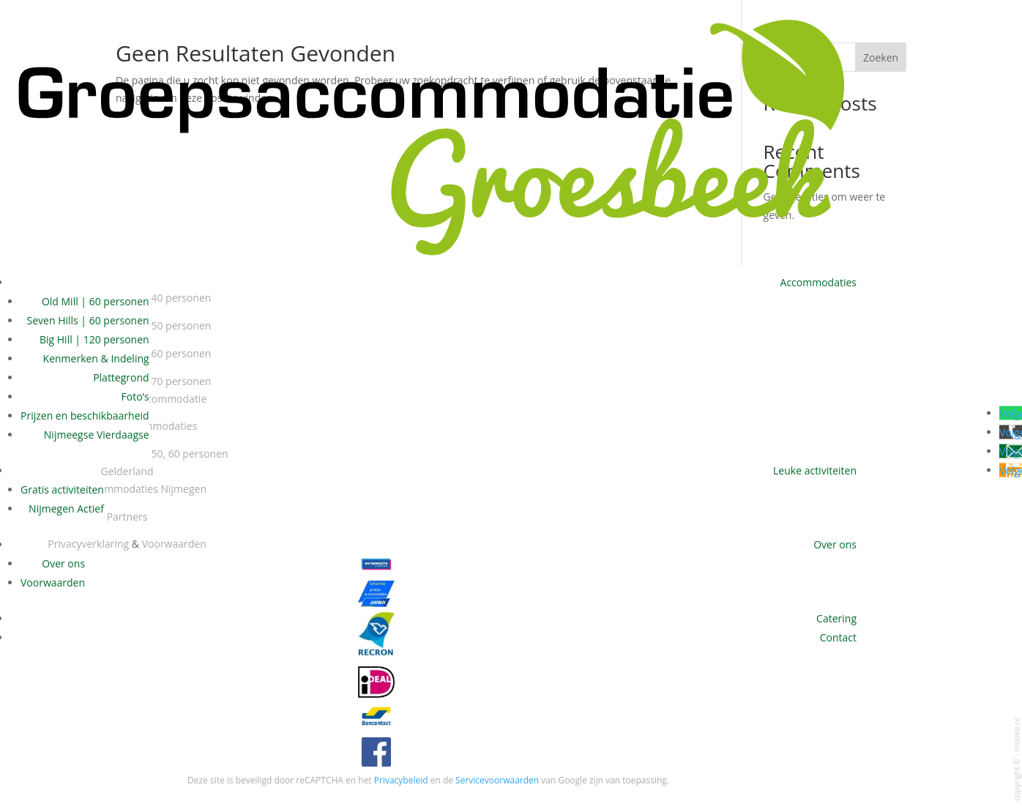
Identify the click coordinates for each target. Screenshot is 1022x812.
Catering (836, 618)
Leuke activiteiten (815, 470)
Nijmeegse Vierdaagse (96, 435)
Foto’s (135, 396)
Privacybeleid (401, 780)
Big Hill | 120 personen (94, 339)
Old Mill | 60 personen (95, 301)
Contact (838, 637)
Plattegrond (121, 377)
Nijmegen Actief (66, 508)
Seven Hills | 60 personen (88, 320)
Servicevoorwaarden (497, 780)
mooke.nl (1016, 734)
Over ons (835, 544)
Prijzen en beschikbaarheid (84, 415)
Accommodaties (818, 282)
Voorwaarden (52, 582)
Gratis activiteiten (62, 489)
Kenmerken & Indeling (96, 358)
